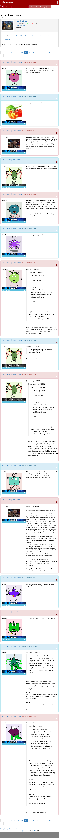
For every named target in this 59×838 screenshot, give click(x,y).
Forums (8, 7)
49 (25, 52)
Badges (46, 35)
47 (18, 52)
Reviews (14, 35)
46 (14, 52)
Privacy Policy (4, 829)
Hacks (6, 35)
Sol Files (23, 35)
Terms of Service (13, 829)
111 (45, 52)
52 (37, 52)
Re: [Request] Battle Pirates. (12, 62)
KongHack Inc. (24, 831)
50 (29, 52)
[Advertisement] (15, 10)
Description (7, 39)
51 (33, 52)
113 (54, 52)
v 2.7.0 (33, 831)
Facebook (24, 7)
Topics (38, 35)
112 (49, 52)
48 (22, 52)
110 (41, 52)
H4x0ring (16, 7)
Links (31, 35)
